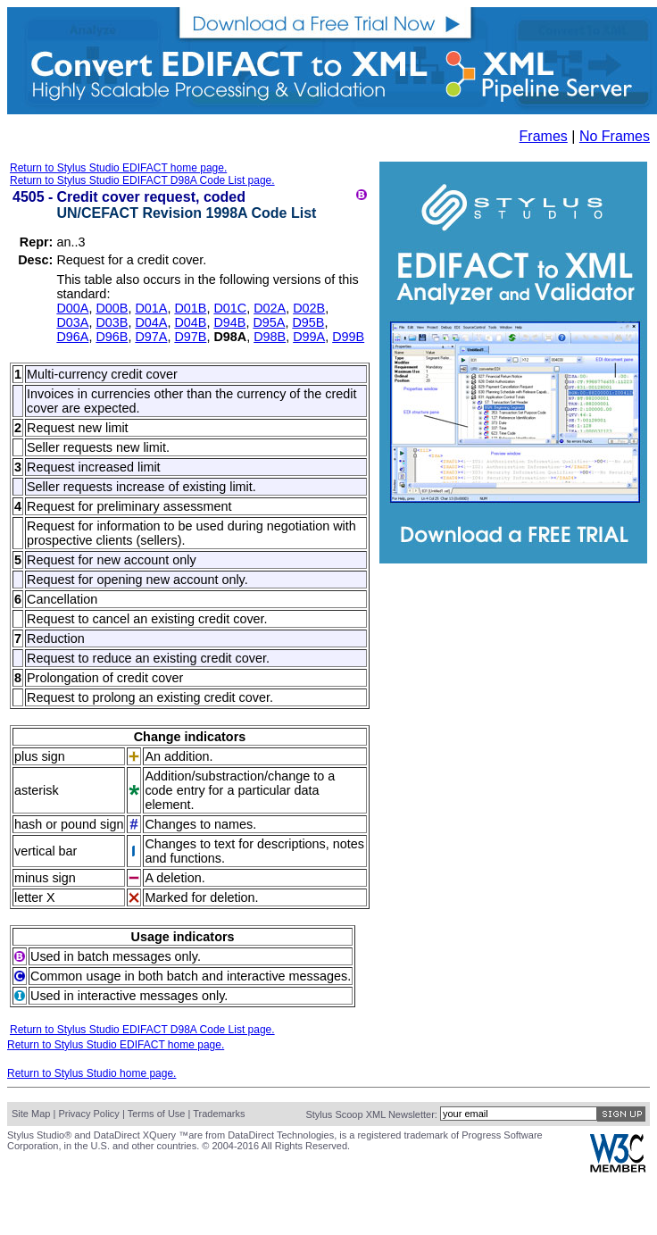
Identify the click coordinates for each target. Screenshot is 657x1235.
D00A (72, 308)
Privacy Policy (88, 1113)
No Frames (614, 136)
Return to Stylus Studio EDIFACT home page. (118, 168)
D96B (112, 337)
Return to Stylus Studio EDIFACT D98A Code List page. (142, 180)
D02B (309, 308)
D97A (151, 337)
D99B (348, 337)
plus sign (39, 756)
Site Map (31, 1113)
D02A (270, 308)
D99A (309, 337)
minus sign (45, 878)
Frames (544, 136)
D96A (72, 337)
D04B (190, 322)
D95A (269, 322)
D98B (270, 337)
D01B (190, 308)
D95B (308, 322)
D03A (72, 322)
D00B (112, 308)
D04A (151, 322)
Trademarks (219, 1113)
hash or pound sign (68, 824)
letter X (34, 897)
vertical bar (45, 851)
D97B (190, 337)
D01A (151, 308)
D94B (229, 322)
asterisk (36, 790)
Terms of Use (157, 1113)
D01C (229, 308)
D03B (112, 322)
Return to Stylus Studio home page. (91, 1073)
